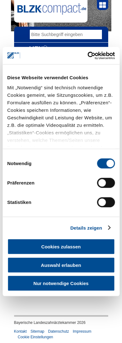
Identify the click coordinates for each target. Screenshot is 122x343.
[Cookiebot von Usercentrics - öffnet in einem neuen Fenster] (88, 55)
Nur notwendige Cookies (61, 283)
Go (97, 34)
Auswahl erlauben (61, 265)
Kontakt (20, 331)
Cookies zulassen (61, 246)
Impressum (82, 331)
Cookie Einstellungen (35, 337)
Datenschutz (58, 331)
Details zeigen (86, 227)
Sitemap (37, 331)
